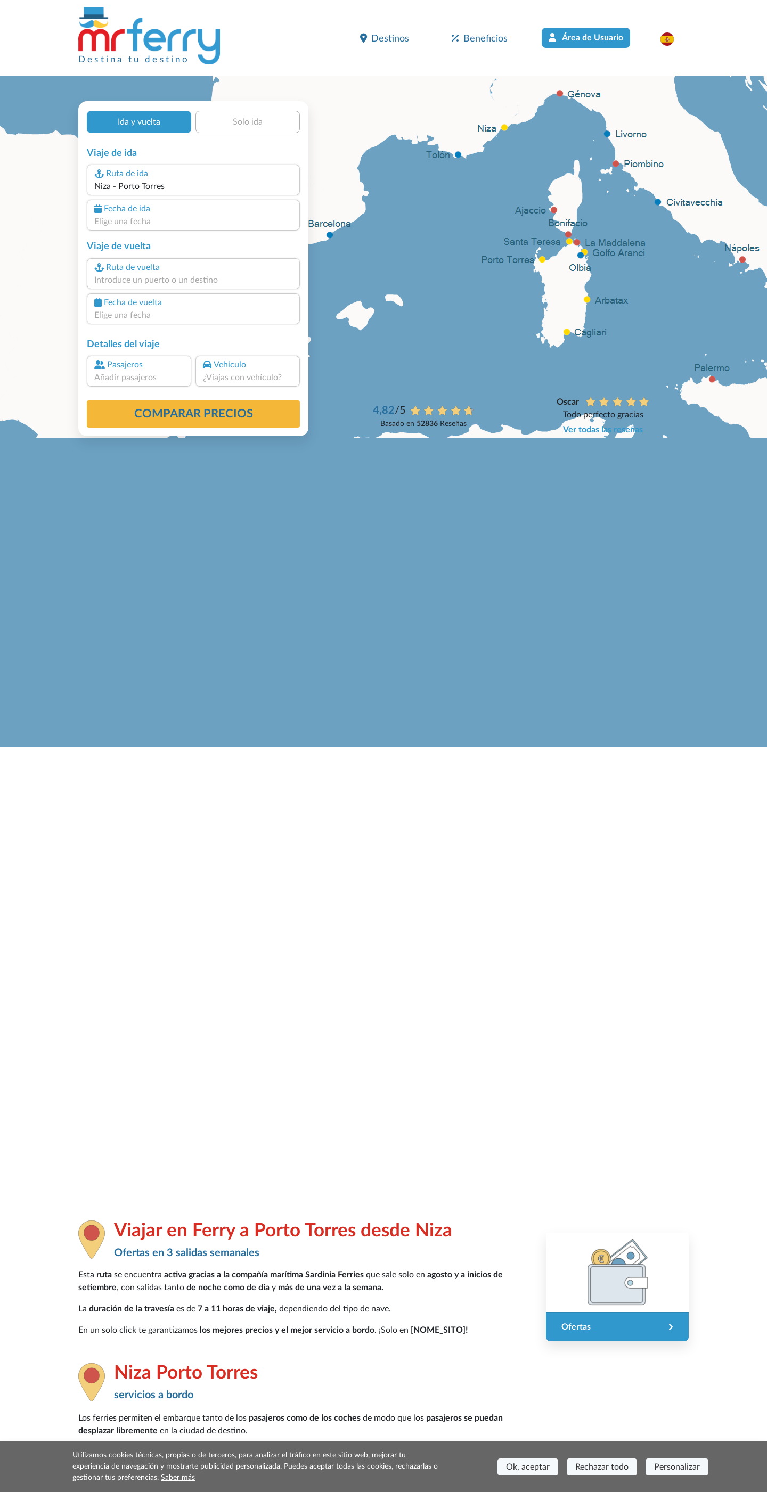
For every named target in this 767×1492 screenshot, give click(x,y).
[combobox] (193, 186)
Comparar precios (193, 414)
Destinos (384, 38)
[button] (672, 39)
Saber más (178, 1477)
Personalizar (677, 1467)
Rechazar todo (602, 1467)
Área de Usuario (586, 37)
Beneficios (480, 38)
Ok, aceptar (528, 1467)
